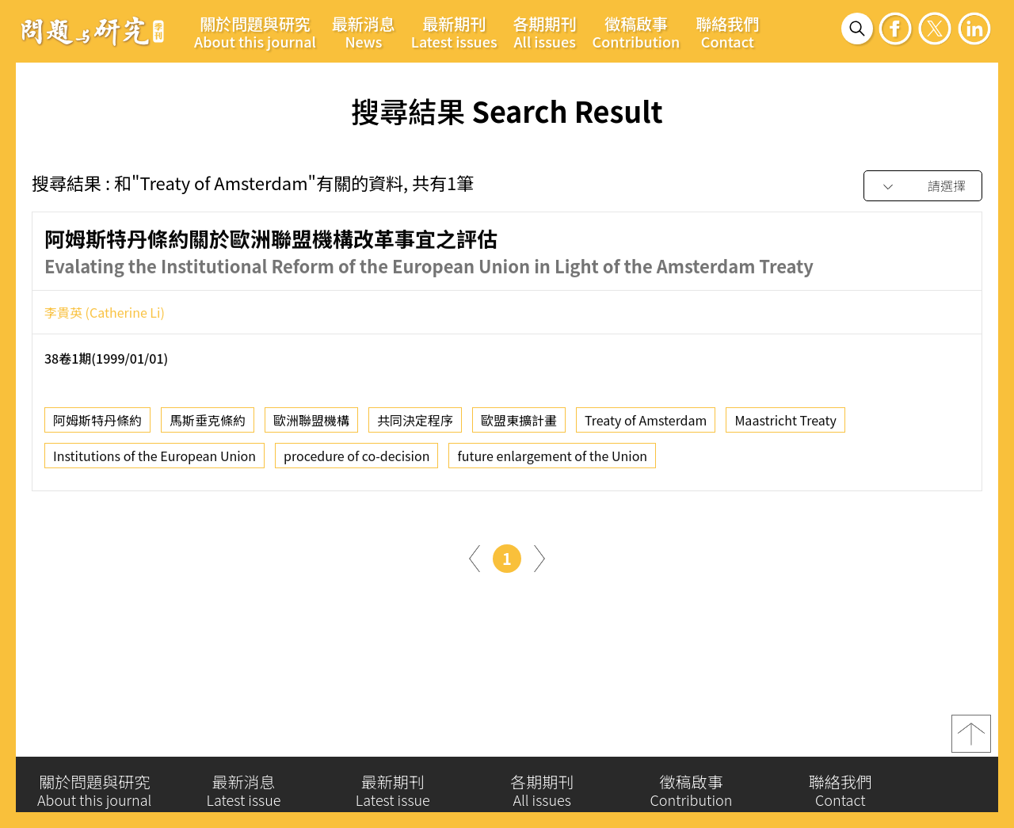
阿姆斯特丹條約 (97, 424)
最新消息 (363, 32)
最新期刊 (454, 32)
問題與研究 (92, 31)
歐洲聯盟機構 (311, 424)
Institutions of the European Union (154, 460)
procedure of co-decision (356, 460)
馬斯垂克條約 (208, 424)
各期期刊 (545, 32)
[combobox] (923, 186)
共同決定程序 (415, 424)
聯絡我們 (727, 32)
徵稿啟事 (636, 32)
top (971, 739)
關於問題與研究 (255, 32)
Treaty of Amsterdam (646, 424)
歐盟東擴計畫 (519, 424)
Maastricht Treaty (785, 424)
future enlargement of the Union (552, 460)
